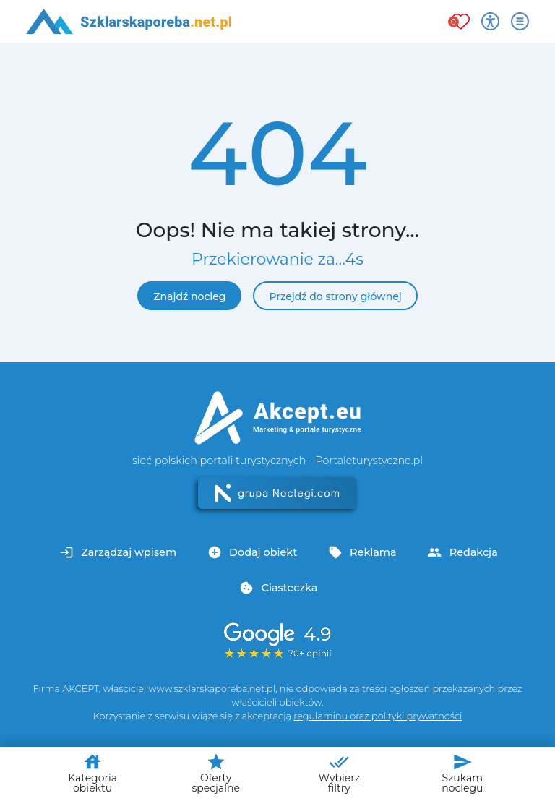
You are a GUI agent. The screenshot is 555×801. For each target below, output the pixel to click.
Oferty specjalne (215, 773)
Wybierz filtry (339, 773)
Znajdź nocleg (189, 296)
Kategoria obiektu (92, 773)
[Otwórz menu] (520, 21)
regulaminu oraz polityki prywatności (377, 716)
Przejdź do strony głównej (335, 296)
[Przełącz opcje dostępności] (490, 21)
